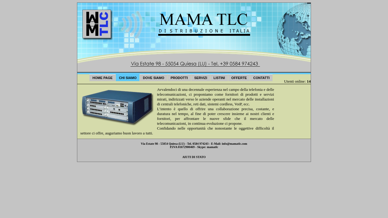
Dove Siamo (153, 78)
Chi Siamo (127, 78)
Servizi (200, 78)
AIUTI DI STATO (194, 157)
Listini (219, 78)
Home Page (102, 78)
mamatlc (212, 147)
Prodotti (179, 78)
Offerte (239, 78)
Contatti (261, 78)
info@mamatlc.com (234, 143)
